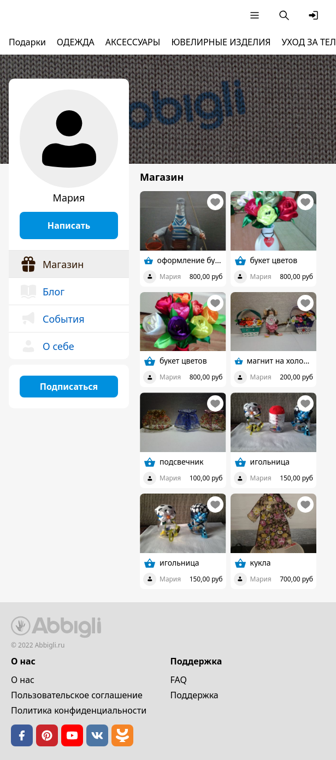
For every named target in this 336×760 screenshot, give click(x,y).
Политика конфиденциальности (78, 710)
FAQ (178, 680)
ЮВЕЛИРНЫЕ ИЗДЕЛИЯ (220, 42)
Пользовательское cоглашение (77, 695)
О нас (22, 680)
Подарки (27, 42)
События (52, 319)
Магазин (52, 264)
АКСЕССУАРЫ (133, 42)
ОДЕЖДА (76, 42)
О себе (47, 346)
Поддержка (194, 695)
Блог (42, 291)
